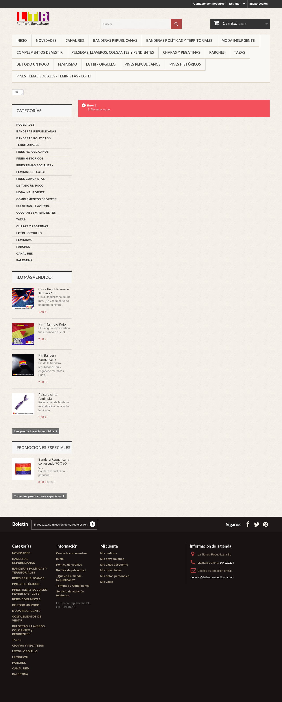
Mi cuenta (109, 546)
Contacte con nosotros (209, 3)
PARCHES (217, 52)
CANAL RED (74, 40)
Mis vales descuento (114, 564)
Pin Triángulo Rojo (52, 324)
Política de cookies (69, 564)
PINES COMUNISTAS (30, 178)
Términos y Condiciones (72, 585)
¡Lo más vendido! (35, 277)
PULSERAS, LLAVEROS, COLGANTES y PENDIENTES (113, 52)
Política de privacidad (71, 570)
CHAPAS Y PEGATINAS (181, 52)
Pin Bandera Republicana (47, 357)
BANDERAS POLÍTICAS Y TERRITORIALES (179, 40)
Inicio (22, 40)
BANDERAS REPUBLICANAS (115, 40)
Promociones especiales (43, 447)
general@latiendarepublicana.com (212, 577)
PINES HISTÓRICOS (185, 64)
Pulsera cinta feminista (48, 396)
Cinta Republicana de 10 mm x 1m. (53, 291)
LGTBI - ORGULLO (101, 64)
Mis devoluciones (112, 559)
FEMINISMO (67, 64)
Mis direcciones (111, 570)
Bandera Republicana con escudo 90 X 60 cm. (53, 463)
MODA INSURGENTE (238, 40)
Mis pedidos (108, 553)
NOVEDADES (46, 40)
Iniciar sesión (258, 3)
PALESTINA (24, 260)
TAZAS (239, 52)
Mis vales (106, 581)
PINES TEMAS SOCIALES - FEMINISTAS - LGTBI (54, 76)
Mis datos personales (114, 576)
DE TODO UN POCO (33, 64)
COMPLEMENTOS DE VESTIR (40, 52)
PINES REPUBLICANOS (143, 64)
